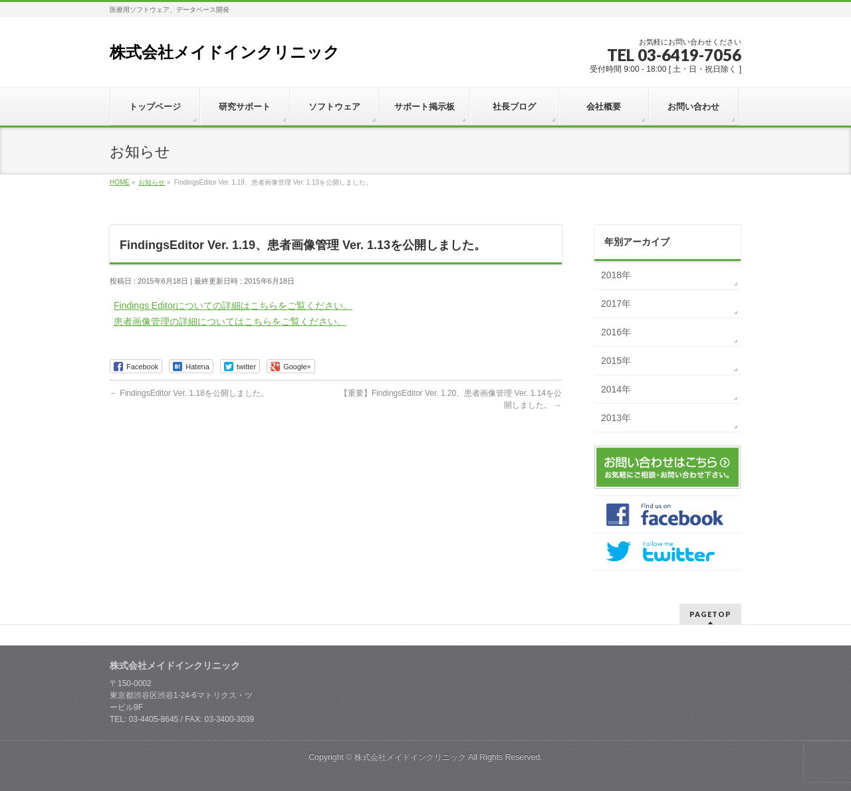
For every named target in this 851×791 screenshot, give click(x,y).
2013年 (616, 417)
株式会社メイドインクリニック (225, 52)
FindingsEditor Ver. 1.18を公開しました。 (189, 393)
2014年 (616, 389)
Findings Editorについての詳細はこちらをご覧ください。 (233, 305)
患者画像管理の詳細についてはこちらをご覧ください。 (230, 321)
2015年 (616, 360)
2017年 (616, 303)
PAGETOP (710, 614)
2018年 (616, 275)
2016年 (616, 332)
